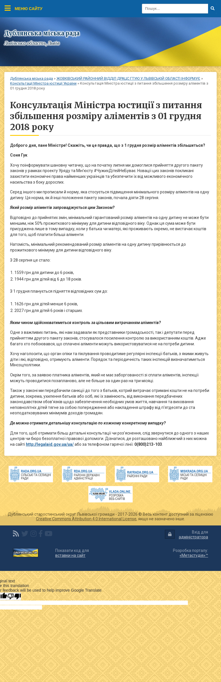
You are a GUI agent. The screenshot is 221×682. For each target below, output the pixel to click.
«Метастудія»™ (194, 555)
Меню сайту (24, 8)
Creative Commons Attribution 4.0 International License (86, 519)
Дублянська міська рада (31, 78)
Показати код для (72, 553)
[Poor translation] (14, 596)
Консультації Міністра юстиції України (43, 83)
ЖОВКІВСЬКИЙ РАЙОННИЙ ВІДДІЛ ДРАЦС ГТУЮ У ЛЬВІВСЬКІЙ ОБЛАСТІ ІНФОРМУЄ (128, 78)
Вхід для (186, 534)
